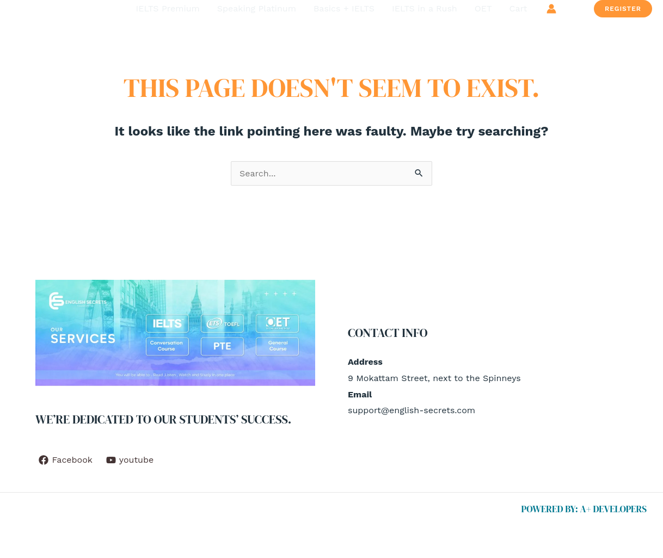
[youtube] (129, 460)
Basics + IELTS (344, 8)
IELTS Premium (168, 8)
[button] (623, 8)
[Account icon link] (551, 9)
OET (483, 8)
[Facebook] (65, 460)
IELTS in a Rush (424, 8)
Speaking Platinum (256, 8)
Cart (518, 8)
